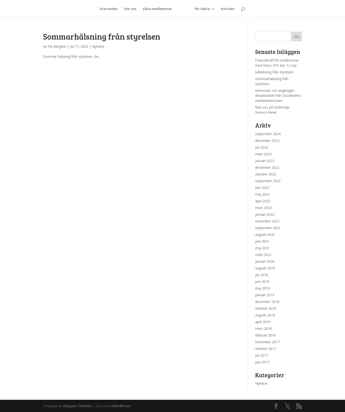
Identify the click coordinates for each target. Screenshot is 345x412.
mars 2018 (263, 328)
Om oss (130, 9)
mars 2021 (263, 254)
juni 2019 (262, 281)
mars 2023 (263, 154)
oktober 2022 (265, 174)
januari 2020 (264, 261)
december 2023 (267, 140)
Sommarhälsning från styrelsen (101, 36)
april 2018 (262, 321)
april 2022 (262, 201)
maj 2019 (262, 288)
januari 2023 (264, 160)
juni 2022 (262, 187)
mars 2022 (263, 207)
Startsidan (109, 9)
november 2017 (267, 342)
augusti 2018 (265, 315)
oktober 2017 (265, 348)
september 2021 (268, 228)
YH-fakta (202, 9)
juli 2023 (261, 147)
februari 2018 (265, 335)
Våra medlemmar (157, 9)
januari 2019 (264, 295)
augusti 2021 (265, 234)
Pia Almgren (57, 46)
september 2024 (268, 134)
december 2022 (267, 167)
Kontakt (228, 9)
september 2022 (268, 181)
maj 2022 (262, 194)
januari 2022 (264, 214)
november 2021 (267, 221)
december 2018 (267, 301)
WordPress (121, 406)
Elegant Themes (77, 406)
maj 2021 (262, 248)
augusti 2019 (265, 268)
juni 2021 (262, 241)
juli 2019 (261, 275)
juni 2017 (262, 362)
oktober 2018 (265, 308)
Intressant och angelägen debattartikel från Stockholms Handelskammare (278, 95)
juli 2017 (261, 355)
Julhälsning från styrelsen (274, 72)
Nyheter (98, 46)
